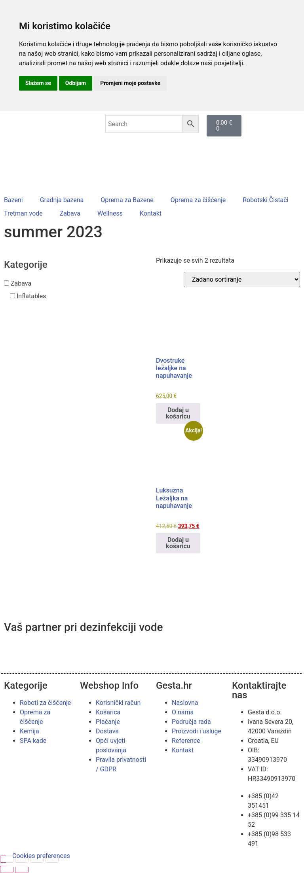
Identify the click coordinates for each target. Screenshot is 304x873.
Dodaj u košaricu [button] (178, 413)
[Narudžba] (242, 279)
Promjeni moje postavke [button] (130, 83)
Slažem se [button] (38, 83)
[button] (18, 200)
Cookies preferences (41, 856)
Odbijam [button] (75, 83)
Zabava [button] (21, 283)
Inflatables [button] (31, 296)
